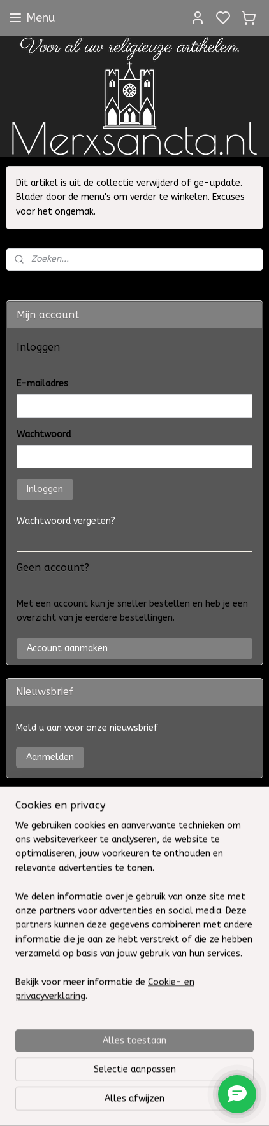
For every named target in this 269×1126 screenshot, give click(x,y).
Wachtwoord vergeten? (66, 521)
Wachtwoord (44, 434)
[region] (134, 1003)
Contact (33, 848)
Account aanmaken (67, 648)
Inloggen (45, 489)
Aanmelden (50, 757)
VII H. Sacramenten (52, 798)
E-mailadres (42, 383)
